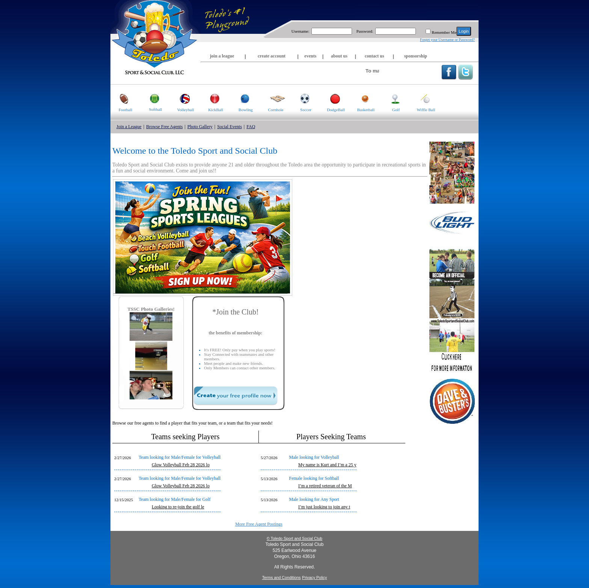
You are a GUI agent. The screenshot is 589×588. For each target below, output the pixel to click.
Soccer (301, 98)
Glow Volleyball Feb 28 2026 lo (181, 464)
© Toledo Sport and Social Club (294, 538)
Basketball (363, 98)
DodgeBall (333, 98)
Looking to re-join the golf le (178, 506)
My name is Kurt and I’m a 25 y (327, 464)
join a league (222, 56)
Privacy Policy (314, 577)
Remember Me (444, 32)
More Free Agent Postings (258, 524)
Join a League (129, 126)
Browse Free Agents (164, 126)
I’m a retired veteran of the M (325, 485)
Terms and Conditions (281, 577)
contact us (374, 56)
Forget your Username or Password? (447, 40)
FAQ (250, 126)
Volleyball (182, 98)
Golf (390, 98)
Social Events (229, 126)
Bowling (242, 98)
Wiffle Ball (423, 98)
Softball (151, 98)
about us (339, 56)
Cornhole (273, 98)
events (310, 56)
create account (271, 56)
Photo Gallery (200, 126)
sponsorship (415, 56)
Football (121, 98)
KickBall (212, 98)
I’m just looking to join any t (324, 506)
